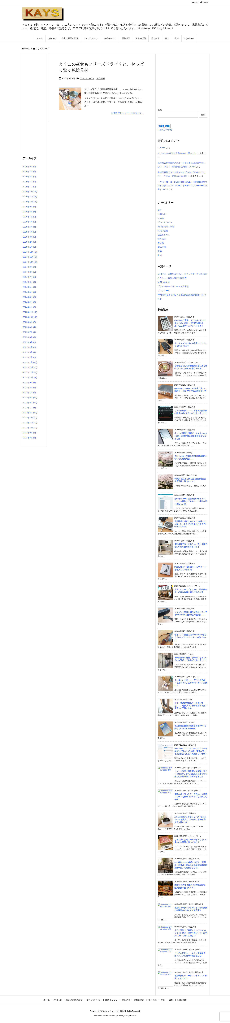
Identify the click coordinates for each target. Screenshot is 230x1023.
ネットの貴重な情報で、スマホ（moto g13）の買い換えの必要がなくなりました (190, 436)
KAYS (162, 147)
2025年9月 (29, 206)
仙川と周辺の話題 (166, 226)
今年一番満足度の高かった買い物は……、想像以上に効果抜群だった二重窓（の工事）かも (190, 705)
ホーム (27, 49)
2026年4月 (29, 171)
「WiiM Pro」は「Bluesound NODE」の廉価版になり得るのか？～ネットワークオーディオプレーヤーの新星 (182, 185)
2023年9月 (29, 322)
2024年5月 (29, 287)
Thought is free (130, 1016)
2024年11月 (30, 257)
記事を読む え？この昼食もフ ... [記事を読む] (128, 113)
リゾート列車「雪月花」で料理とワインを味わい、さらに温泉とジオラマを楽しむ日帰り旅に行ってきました (190, 774)
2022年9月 (29, 382)
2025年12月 (30, 191)
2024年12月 (30, 252)
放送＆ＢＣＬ (164, 235)
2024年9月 (29, 267)
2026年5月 (29, 166)
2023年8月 (29, 327)
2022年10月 (30, 377)
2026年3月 (29, 176)
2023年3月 (29, 352)
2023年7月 (29, 332)
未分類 (161, 243)
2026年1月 (29, 186)
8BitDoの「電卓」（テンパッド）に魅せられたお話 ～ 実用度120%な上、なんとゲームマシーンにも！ (190, 323)
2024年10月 (30, 262)
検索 (160, 109)
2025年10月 (30, 201)
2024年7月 (29, 277)
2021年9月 (29, 433)
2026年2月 (29, 181)
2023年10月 (30, 317)
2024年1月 (29, 307)
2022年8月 (29, 387)
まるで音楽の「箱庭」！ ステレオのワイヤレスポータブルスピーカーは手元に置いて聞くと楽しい (190, 933)
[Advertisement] (34, 104)
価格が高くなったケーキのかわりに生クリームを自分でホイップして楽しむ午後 (190, 796)
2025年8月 (29, 212)
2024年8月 (29, 272)
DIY (159, 210)
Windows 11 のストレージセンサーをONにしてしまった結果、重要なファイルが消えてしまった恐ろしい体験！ (190, 751)
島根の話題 (163, 230)
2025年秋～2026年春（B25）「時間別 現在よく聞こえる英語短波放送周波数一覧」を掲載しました (190, 865)
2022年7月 (29, 392)
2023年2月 (29, 357)
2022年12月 (30, 367)
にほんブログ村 (165, 129)
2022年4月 (29, 407)
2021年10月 (30, 427)
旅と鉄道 (162, 239)
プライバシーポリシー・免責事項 (173, 286)
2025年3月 (29, 237)
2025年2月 (29, 242)
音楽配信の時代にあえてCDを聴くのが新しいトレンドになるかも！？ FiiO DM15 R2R (190, 524)
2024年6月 (29, 282)
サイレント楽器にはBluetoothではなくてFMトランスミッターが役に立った (190, 637)
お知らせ (162, 214)
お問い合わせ (164, 282)
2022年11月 (30, 372)
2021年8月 (29, 438)
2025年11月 (30, 196)
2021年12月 (30, 417)
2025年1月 (29, 247)
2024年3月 (29, 297)
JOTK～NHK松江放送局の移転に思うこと (177, 153)
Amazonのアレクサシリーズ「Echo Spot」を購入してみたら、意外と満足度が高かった (190, 819)
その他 (161, 218)
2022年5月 (30, 402)
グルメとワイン (87, 78)
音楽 (160, 255)
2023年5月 (29, 342)
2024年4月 (29, 292)
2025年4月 (29, 232)
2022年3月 (30, 412)
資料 (160, 251)
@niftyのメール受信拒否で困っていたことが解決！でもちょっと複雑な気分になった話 (190, 501)
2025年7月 (29, 217)
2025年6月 (29, 222)
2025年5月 (29, 227)
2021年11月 (30, 422)
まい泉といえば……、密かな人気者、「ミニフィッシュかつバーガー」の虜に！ (190, 683)
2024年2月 (29, 302)
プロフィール (164, 290)
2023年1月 (30, 362)
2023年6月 (29, 337)
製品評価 (100, 78)
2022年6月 (30, 397)
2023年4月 (29, 347)
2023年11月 (30, 312)
